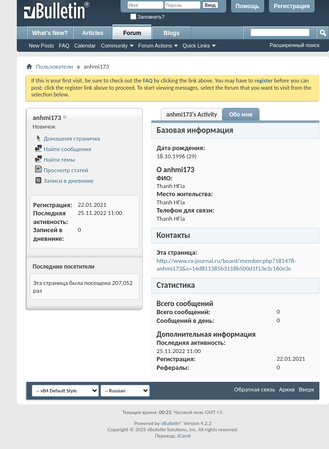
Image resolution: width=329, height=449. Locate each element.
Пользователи (54, 66)
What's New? (50, 33)
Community (114, 45)
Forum (132, 33)
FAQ (64, 45)
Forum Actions (155, 45)
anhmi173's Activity (191, 114)
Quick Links (196, 45)
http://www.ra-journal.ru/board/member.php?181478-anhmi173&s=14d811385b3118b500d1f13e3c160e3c (226, 264)
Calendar (85, 45)
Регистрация (292, 6)
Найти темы (55, 159)
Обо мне (241, 114)
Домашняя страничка (67, 138)
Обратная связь (254, 389)
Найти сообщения (63, 149)
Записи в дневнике (64, 180)
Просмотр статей (61, 170)
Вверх (306, 389)
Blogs (172, 33)
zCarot (184, 436)
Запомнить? (147, 17)
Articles (92, 33)
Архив (287, 389)
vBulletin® (172, 423)
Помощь (247, 6)
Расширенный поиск (294, 45)
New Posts (41, 45)
